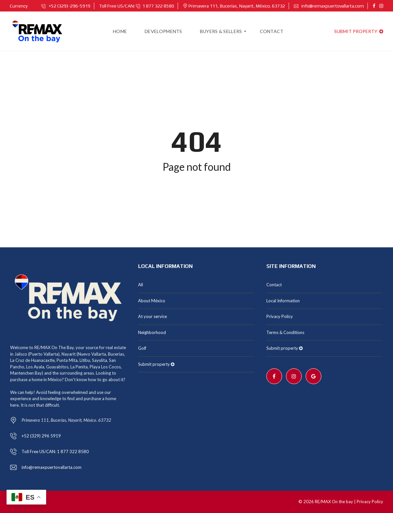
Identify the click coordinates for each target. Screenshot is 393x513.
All (140, 284)
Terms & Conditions (285, 332)
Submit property (358, 31)
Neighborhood (152, 332)
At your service (152, 316)
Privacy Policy (279, 316)
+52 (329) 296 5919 (41, 435)
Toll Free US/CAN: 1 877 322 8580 (55, 451)
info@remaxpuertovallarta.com (329, 6)
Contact (274, 284)
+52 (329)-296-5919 (65, 6)
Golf (142, 348)
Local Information (283, 300)
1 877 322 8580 (155, 6)
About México (151, 300)
